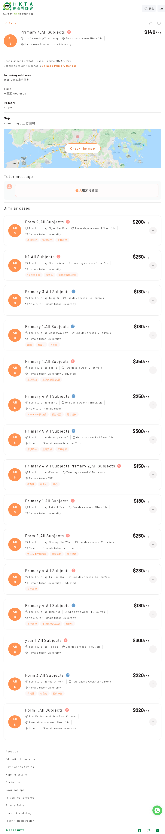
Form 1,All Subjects (44, 710)
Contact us (13, 782)
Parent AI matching (19, 812)
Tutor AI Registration (20, 820)
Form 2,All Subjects (44, 221)
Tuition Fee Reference (20, 797)
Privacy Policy (15, 805)
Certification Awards (20, 766)
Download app (15, 789)
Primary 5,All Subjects (47, 431)
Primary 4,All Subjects (43, 32)
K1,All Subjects (40, 256)
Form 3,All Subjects (44, 675)
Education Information (21, 759)
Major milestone (16, 774)
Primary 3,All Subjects (47, 291)
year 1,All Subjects (43, 640)
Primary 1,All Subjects (47, 326)
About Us (12, 751)
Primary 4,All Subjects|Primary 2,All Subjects (70, 466)
